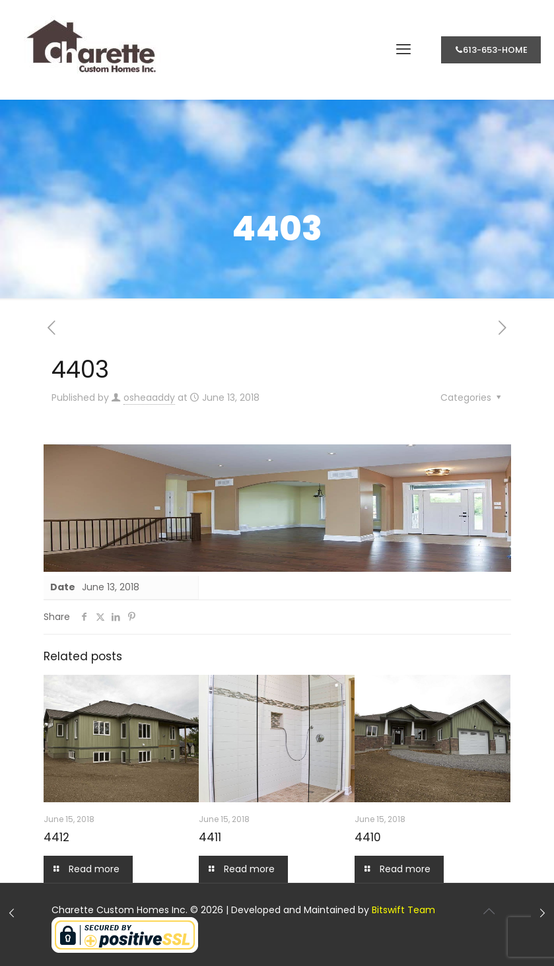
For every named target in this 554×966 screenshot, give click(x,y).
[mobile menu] (403, 49)
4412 (56, 837)
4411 (210, 837)
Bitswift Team (403, 909)
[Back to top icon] (489, 911)
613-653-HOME (491, 50)
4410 (368, 837)
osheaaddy (149, 397)
